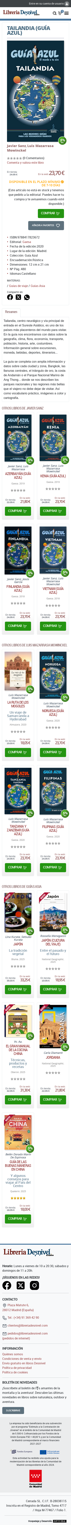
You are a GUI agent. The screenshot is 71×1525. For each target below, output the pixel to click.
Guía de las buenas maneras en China (18, 1165)
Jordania (53, 1057)
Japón (18, 944)
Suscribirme (13, 1410)
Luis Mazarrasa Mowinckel (30, 148)
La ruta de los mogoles (18, 704)
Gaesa (27, 242)
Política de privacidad (17, 1368)
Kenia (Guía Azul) (53, 476)
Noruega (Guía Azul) (53, 712)
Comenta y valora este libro (25, 162)
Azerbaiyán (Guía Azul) (18, 475)
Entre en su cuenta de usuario (49, 3)
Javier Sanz (16, 145)
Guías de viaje (18, 286)
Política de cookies (15, 1372)
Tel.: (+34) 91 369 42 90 (20, 1317)
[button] (55, 13)
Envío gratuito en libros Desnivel (23, 1363)
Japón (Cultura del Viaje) (53, 942)
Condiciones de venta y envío (21, 1359)
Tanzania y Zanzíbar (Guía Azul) (18, 830)
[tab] (11, 312)
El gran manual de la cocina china (18, 1049)
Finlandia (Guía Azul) (18, 588)
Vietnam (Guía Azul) (53, 590)
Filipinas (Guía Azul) (53, 828)
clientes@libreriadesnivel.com (25, 1325)
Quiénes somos (12, 1354)
